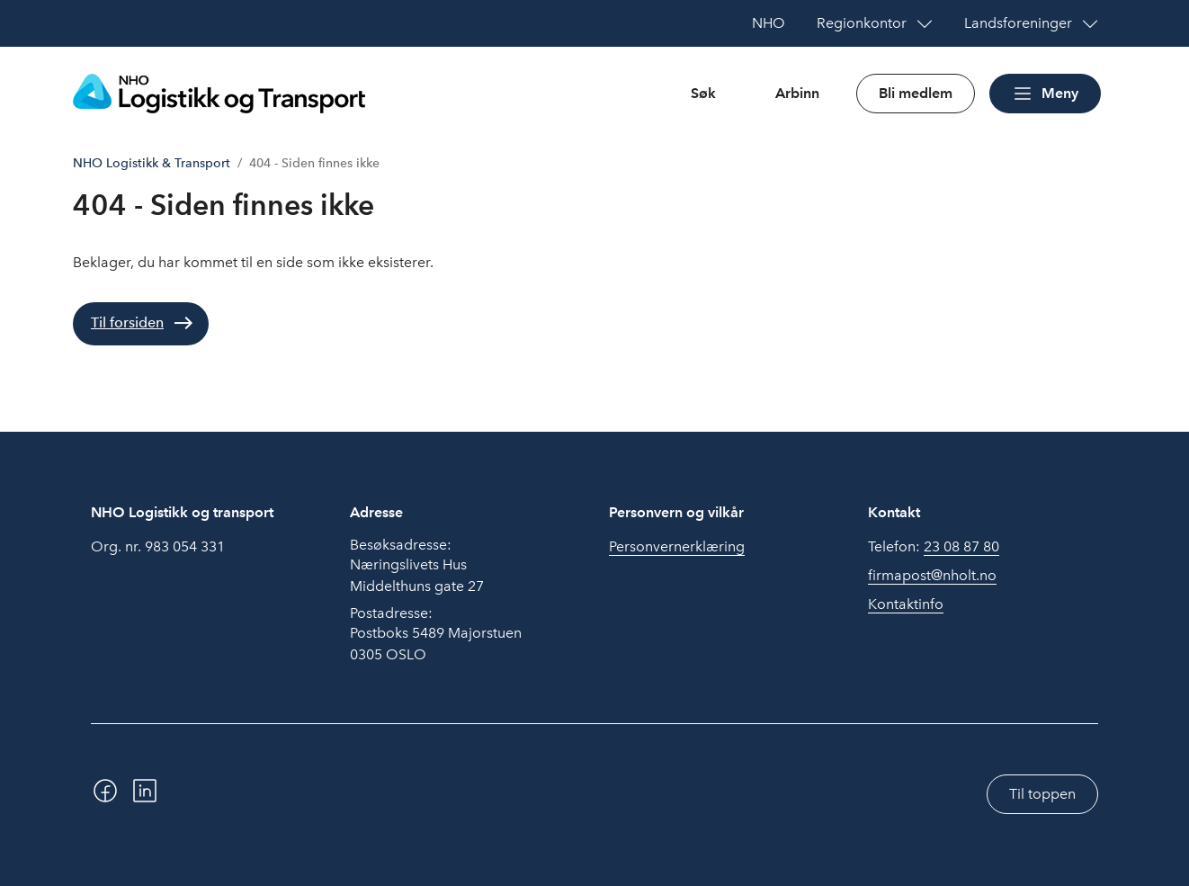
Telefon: (933, 547)
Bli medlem (915, 93)
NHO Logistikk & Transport (151, 163)
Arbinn (797, 93)
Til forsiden (127, 322)
